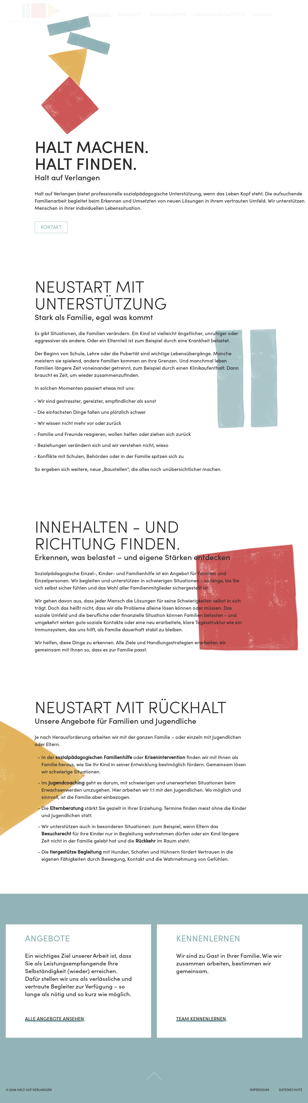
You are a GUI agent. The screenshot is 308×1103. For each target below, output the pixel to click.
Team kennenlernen (201, 1019)
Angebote (130, 15)
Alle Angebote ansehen (54, 1019)
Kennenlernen (168, 15)
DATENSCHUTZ (290, 1090)
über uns (99, 15)
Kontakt (263, 15)
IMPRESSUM (259, 1090)
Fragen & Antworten (219, 15)
